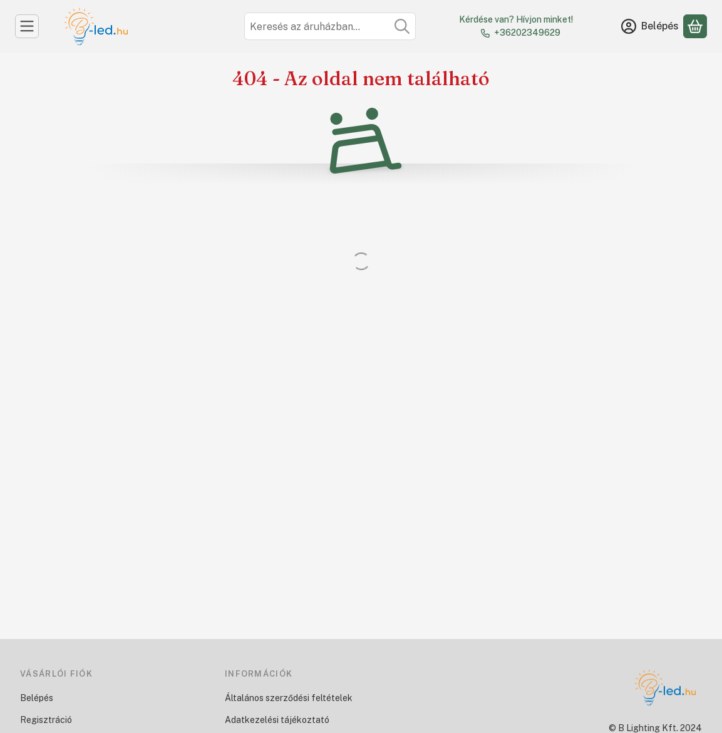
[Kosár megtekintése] (695, 26)
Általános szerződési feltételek (289, 698)
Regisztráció (46, 720)
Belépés (36, 698)
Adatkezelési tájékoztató (277, 720)
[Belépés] (650, 26)
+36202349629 (527, 33)
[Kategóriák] (27, 26)
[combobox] (330, 26)
